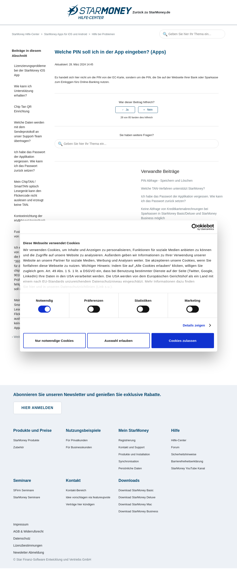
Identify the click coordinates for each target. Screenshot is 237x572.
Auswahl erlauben (118, 340)
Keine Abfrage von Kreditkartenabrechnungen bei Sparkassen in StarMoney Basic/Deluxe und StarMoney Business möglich (179, 213)
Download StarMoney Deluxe (137, 497)
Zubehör (18, 447)
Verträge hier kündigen (80, 504)
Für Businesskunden (79, 447)
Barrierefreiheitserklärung (187, 461)
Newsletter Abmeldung (28, 552)
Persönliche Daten (130, 468)
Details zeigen (194, 325)
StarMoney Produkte (26, 440)
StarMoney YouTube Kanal (188, 468)
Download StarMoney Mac (135, 504)
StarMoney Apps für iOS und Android (65, 34)
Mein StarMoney (134, 430)
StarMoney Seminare (26, 497)
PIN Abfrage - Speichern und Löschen (166, 180)
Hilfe (175, 430)
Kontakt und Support (132, 447)
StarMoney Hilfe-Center (25, 34)
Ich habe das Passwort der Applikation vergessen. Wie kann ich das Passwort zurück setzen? (29, 161)
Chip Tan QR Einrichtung (23, 109)
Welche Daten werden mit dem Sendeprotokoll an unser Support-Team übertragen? (29, 132)
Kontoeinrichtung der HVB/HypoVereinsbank (29, 218)
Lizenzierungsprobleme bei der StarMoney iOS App (30, 70)
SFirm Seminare (23, 490)
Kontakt (73, 480)
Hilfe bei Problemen (103, 34)
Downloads (129, 480)
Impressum (21, 524)
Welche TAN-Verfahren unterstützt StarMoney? (173, 188)
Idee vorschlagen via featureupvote (88, 497)
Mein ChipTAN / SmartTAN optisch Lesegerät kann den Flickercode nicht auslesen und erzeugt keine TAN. (28, 193)
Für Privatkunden (77, 440)
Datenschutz (21, 538)
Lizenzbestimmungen (27, 545)
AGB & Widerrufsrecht (28, 531)
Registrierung (127, 440)
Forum (175, 447)
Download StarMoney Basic (136, 490)
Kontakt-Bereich (76, 490)
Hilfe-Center (178, 440)
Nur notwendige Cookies (54, 340)
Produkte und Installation (134, 454)
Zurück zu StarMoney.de (151, 12)
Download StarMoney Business (138, 511)
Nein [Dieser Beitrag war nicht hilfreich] (150, 109)
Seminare (22, 480)
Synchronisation (129, 461)
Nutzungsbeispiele (83, 430)
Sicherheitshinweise (183, 454)
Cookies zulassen (182, 340)
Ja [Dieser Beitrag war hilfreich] (127, 109)
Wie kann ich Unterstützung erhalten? (23, 90)
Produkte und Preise (32, 430)
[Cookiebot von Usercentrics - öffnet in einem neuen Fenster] (195, 227)
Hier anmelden (37, 408)
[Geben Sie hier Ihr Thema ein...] (192, 34)
